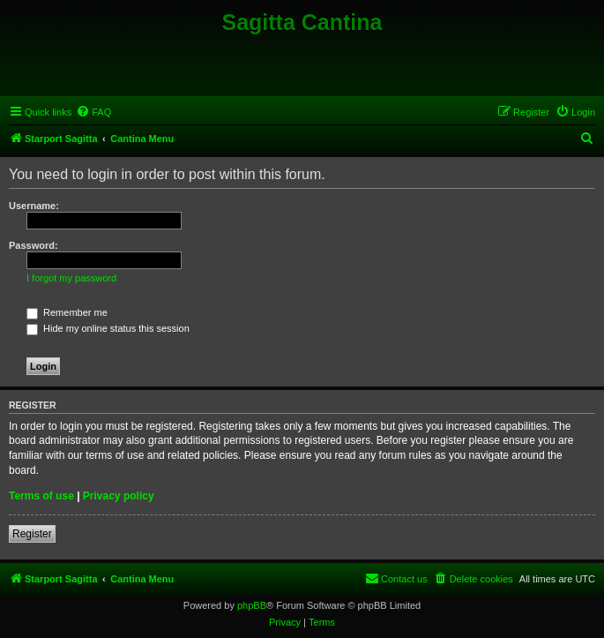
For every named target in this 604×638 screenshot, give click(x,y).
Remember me (67, 312)
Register (32, 534)
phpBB (251, 605)
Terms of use (41, 496)
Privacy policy (118, 496)
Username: (34, 205)
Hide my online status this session (108, 328)
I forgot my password (71, 278)
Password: (33, 245)
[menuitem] (93, 112)
